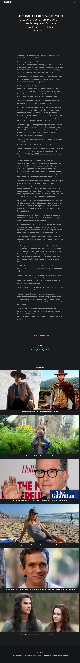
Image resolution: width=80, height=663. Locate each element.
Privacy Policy (47, 655)
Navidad (65, 655)
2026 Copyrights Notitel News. (21, 655)
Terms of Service (57, 655)
